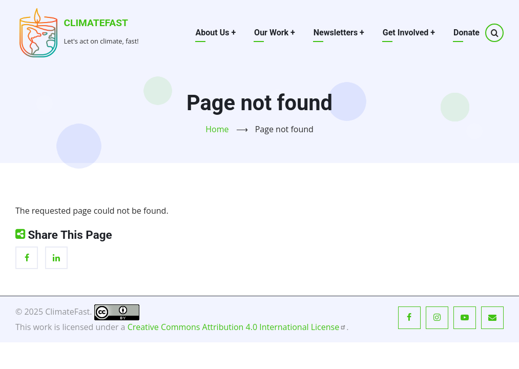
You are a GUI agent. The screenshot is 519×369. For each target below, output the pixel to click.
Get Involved (409, 32)
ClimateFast (96, 23)
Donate (466, 32)
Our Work (274, 32)
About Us (216, 32)
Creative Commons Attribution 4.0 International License (237, 327)
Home (217, 129)
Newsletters (339, 32)
